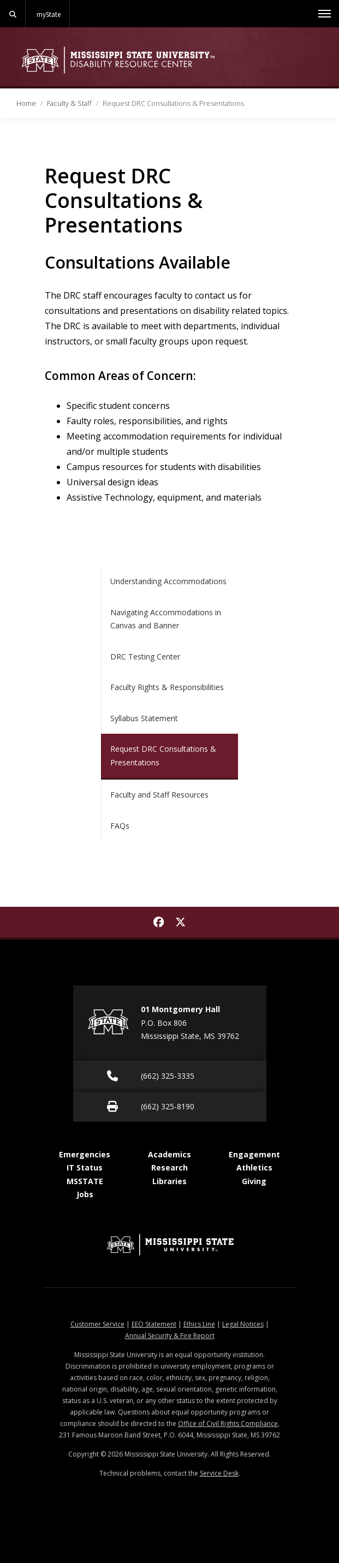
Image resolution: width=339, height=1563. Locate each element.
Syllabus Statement (144, 718)
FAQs (119, 826)
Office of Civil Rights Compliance (228, 1423)
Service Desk (219, 1473)
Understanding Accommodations (168, 581)
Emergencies (84, 1154)
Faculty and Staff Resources (159, 794)
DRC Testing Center (145, 656)
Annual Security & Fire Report (170, 1335)
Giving (254, 1181)
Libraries (169, 1181)
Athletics (254, 1167)
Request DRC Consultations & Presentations (163, 756)
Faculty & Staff (69, 103)
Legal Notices (243, 1324)
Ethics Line (199, 1324)
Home (26, 103)
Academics (169, 1154)
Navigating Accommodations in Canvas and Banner (165, 619)
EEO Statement (154, 1324)
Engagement (254, 1154)
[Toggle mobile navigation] (324, 13)
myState (49, 14)
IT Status (85, 1167)
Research (169, 1167)
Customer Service (97, 1324)
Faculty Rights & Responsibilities (167, 687)
